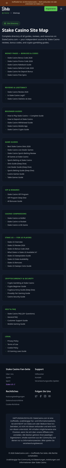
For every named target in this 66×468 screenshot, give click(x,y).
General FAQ (11, 317)
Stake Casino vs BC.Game (16, 225)
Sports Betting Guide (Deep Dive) (19, 170)
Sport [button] (8, 381)
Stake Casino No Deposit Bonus (19, 71)
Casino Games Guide (14, 174)
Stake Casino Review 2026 (16, 92)
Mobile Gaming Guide (15, 324)
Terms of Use (11, 344)
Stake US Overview (14, 242)
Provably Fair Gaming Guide (17, 293)
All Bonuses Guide (13, 201)
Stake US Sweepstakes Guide (18, 256)
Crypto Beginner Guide (15, 286)
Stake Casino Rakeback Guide (18, 64)
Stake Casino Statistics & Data (18, 99)
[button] (36, 396)
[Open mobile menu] (61, 9)
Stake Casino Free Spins (16, 75)
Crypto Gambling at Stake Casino (19, 283)
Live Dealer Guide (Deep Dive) (18, 167)
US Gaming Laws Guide (15, 351)
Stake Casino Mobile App (16, 126)
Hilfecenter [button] (39, 374)
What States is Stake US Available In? (21, 252)
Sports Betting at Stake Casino (18, 160)
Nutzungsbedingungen (15, 396)
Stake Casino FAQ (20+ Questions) (20, 313)
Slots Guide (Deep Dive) (15, 163)
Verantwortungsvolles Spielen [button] (47, 381)
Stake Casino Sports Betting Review (20, 153)
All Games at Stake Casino (16, 157)
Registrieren (51, 8)
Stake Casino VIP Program (16, 194)
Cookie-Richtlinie (12, 404)
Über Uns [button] (10, 374)
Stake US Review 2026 (15, 245)
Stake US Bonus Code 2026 (17, 249)
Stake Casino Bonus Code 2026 (18, 58)
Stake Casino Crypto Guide (17, 129)
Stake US (10, 384)
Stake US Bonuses (13, 262)
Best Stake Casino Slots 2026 (18, 146)
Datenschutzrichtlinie (14, 400)
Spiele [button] (8, 377)
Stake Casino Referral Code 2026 (19, 68)
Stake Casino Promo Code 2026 (19, 61)
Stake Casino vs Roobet (15, 221)
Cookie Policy (11, 348)
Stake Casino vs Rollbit (15, 218)
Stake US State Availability (16, 259)
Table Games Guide (14, 177)
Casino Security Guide (15, 297)
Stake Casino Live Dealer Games (19, 150)
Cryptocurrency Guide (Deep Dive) (20, 290)
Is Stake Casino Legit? (15, 95)
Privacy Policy (11, 341)
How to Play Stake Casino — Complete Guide (24, 116)
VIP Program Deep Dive (15, 198)
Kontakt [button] (38, 377)
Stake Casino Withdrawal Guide (19, 122)
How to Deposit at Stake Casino (19, 119)
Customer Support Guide (16, 320)
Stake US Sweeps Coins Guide (18, 266)
